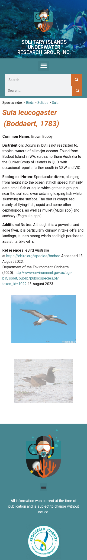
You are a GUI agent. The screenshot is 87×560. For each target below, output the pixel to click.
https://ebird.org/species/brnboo (33, 256)
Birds (30, 103)
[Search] (76, 80)
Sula (55, 103)
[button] (43, 66)
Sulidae (42, 103)
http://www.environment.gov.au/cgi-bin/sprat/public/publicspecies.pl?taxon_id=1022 (37, 278)
